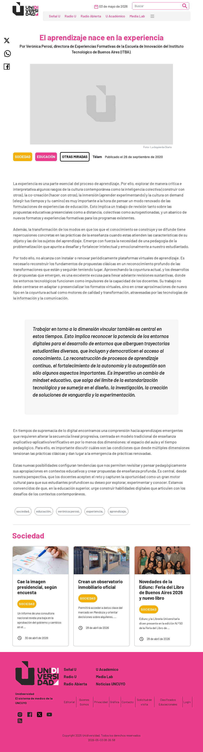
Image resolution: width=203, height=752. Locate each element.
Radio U (70, 16)
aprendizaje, (118, 511)
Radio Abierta (91, 16)
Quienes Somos (84, 702)
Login (187, 702)
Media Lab (137, 16)
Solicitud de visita (144, 702)
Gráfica (114, 702)
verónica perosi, (69, 511)
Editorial (69, 702)
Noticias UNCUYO (110, 684)
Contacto (128, 702)
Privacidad (101, 702)
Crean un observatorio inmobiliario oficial (100, 584)
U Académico (115, 16)
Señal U (54, 16)
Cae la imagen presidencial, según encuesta (37, 587)
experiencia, (94, 511)
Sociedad (22, 157)
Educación (46, 157)
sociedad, (23, 511)
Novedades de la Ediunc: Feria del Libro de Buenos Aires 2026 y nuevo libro (161, 590)
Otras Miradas (74, 157)
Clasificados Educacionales (168, 702)
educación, (43, 511)
